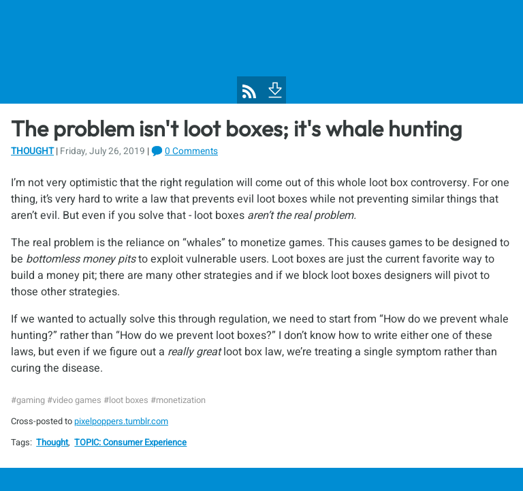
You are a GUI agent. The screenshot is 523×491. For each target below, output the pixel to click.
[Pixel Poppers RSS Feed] (249, 91)
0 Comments (191, 151)
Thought (32, 151)
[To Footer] (274, 88)
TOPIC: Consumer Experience (130, 442)
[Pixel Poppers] (261, 52)
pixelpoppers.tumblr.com (121, 421)
